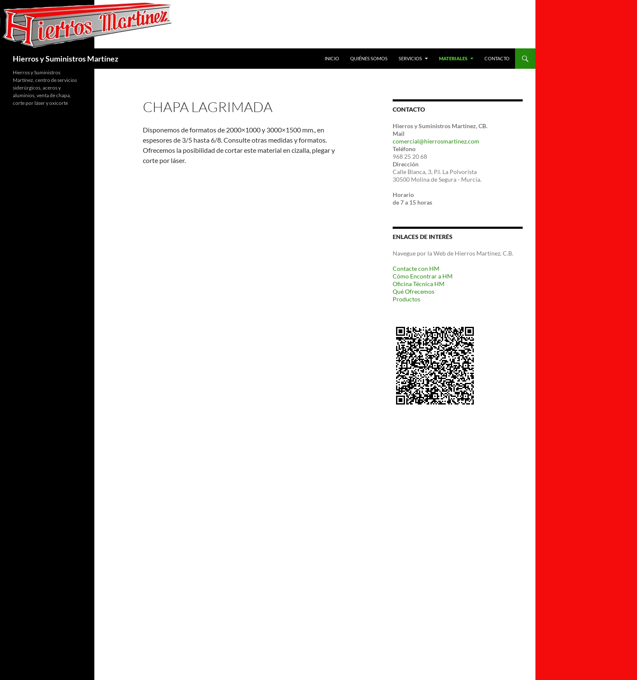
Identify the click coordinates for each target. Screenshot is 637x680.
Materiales (453, 58)
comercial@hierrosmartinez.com (436, 141)
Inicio (332, 58)
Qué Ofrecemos (413, 291)
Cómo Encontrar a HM (423, 276)
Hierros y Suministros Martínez (65, 58)
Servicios (410, 58)
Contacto (497, 58)
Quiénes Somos (369, 58)
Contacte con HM (416, 268)
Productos (406, 299)
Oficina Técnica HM (418, 283)
